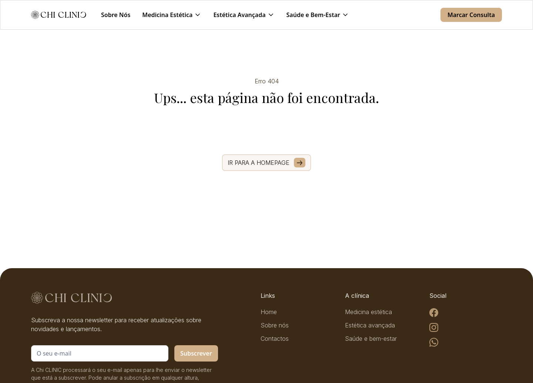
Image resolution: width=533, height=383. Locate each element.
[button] (171, 15)
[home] (58, 15)
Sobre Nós (115, 15)
